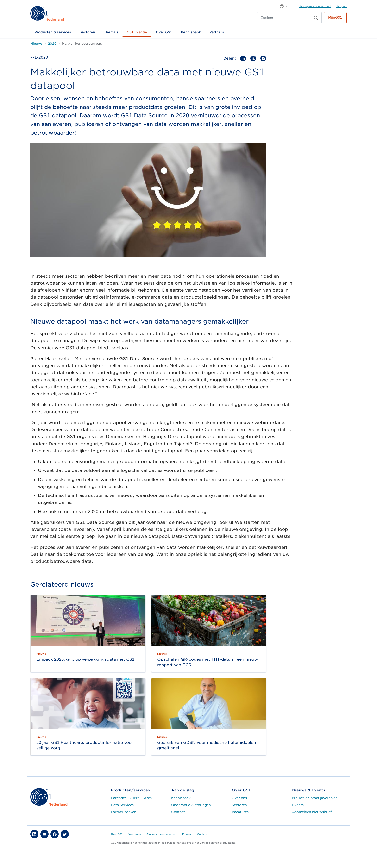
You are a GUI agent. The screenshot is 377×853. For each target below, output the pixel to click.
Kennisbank (191, 32)
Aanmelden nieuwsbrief (312, 812)
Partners (216, 32)
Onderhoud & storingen (191, 805)
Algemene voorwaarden (161, 834)
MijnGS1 (335, 17)
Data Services (122, 805)
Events (298, 805)
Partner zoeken (123, 812)
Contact (178, 812)
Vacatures (240, 812)
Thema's (111, 32)
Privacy (186, 834)
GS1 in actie (137, 32)
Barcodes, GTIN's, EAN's (131, 798)
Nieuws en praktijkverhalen (315, 798)
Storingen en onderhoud (315, 6)
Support (341, 6)
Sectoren (87, 32)
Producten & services (53, 32)
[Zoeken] (284, 17)
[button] (286, 6)
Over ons (239, 798)
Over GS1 (164, 32)
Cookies (202, 834)
